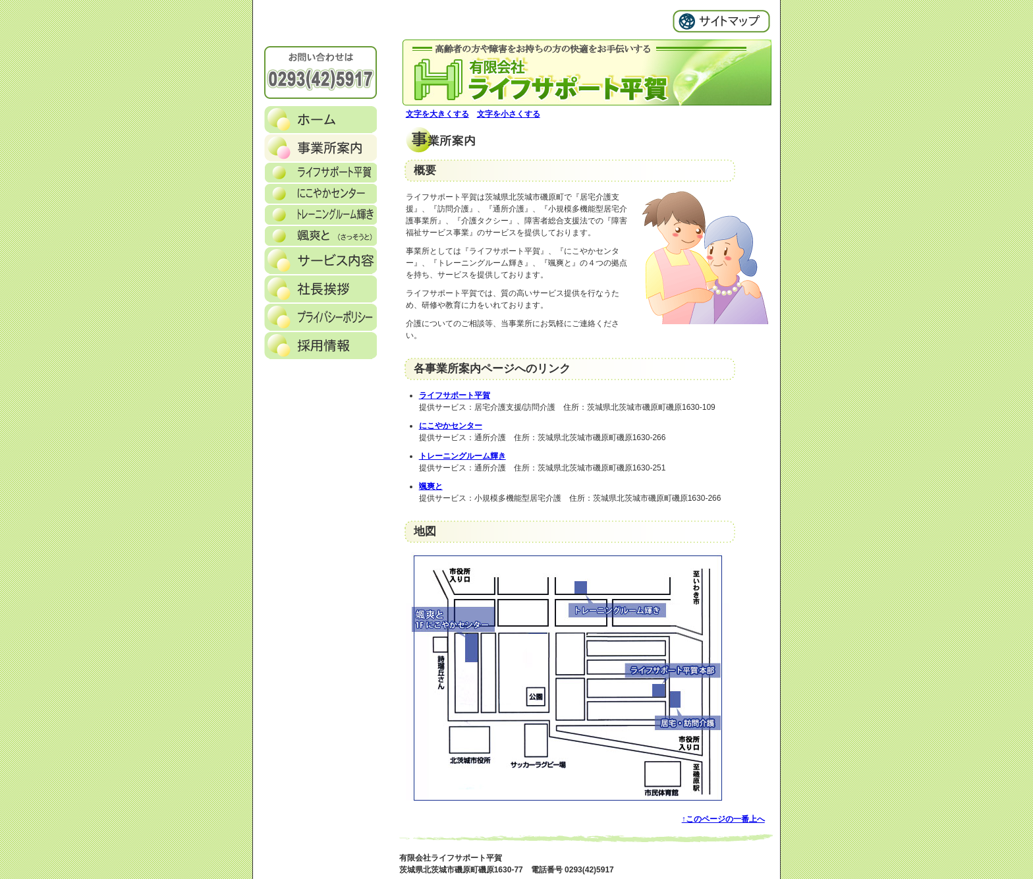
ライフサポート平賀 (454, 395)
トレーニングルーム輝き (462, 456)
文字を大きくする (437, 114)
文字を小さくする (508, 114)
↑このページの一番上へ (723, 819)
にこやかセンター (450, 425)
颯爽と (431, 486)
